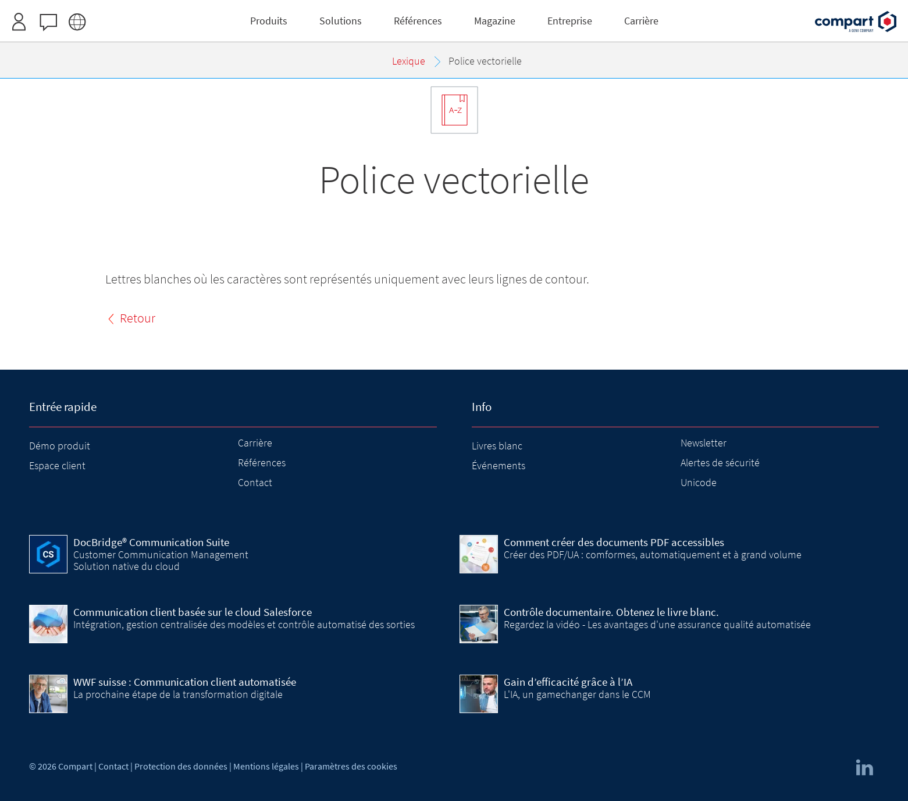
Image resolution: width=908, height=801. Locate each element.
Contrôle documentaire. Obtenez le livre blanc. (611, 612)
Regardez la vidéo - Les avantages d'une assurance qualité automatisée (657, 624)
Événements (498, 465)
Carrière (255, 442)
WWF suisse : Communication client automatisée (184, 682)
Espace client (57, 465)
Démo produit (59, 445)
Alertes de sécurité (720, 462)
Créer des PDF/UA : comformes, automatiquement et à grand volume (653, 554)
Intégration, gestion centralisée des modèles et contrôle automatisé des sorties (244, 624)
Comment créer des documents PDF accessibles (614, 542)
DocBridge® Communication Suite (151, 542)
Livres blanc (497, 445)
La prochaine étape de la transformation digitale (178, 694)
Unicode (699, 482)
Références (262, 462)
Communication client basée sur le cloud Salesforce (192, 612)
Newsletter (704, 442)
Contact (255, 482)
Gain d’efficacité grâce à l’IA (568, 682)
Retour (137, 318)
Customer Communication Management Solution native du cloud (160, 560)
